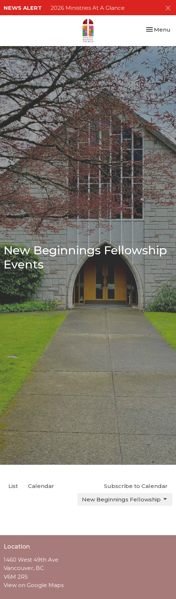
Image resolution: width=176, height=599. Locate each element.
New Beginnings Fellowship (125, 499)
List (13, 486)
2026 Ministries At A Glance (88, 7)
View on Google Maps (34, 585)
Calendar (41, 486)
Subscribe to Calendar (136, 486)
